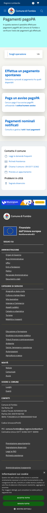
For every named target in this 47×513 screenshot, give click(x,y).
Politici (9, 270)
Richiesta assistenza (14, 455)
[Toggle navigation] (5, 10)
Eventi (8, 391)
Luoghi (9, 387)
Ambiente (10, 343)
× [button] (44, 473)
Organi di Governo (13, 254)
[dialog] (23, 491)
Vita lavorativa (12, 299)
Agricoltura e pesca (14, 355)
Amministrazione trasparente (18, 467)
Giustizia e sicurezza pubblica (18, 335)
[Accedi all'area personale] (33, 3)
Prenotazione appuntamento (18, 443)
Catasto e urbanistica (15, 311)
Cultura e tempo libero (15, 295)
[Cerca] (41, 11)
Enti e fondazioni (13, 266)
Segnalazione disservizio (16, 447)
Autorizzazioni (12, 351)
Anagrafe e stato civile (15, 291)
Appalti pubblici (12, 307)
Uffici (8, 262)
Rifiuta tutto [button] (23, 504)
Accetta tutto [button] (23, 498)
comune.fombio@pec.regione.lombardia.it (24, 428)
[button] (23, 509)
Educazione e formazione (16, 331)
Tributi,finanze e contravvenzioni (20, 339)
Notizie (9, 367)
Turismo (9, 315)
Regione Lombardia (12, 3)
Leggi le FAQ (11, 451)
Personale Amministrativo (17, 274)
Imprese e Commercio (15, 303)
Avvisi (8, 375)
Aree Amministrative (15, 258)
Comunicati (10, 371)
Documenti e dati (13, 278)
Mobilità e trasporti (14, 319)
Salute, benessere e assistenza (19, 347)
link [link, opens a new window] (10, 492)
